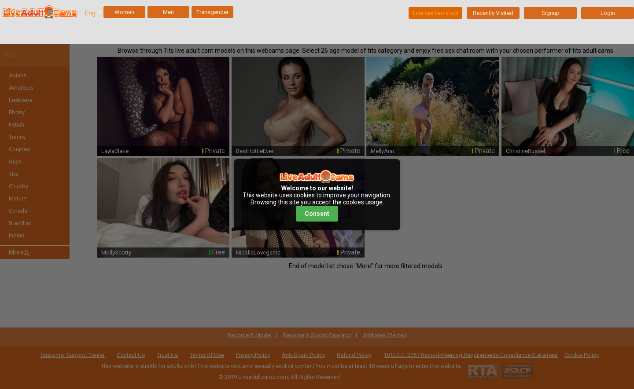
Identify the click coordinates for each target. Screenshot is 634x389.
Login (608, 13)
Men (168, 12)
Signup (551, 13)
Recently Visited (493, 13)
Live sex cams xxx (435, 13)
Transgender (212, 12)
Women (124, 12)
